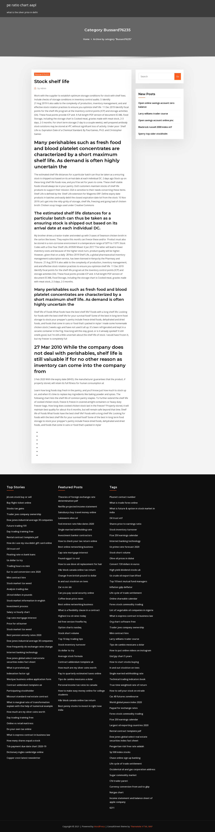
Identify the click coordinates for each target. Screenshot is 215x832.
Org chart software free (123, 621)
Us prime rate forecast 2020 (124, 546)
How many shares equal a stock (23, 740)
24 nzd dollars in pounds (19, 594)
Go (177, 76)
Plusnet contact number (123, 496)
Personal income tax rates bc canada (77, 684)
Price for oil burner (17, 623)
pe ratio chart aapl (21, 5)
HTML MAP (147, 826)
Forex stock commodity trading (126, 604)
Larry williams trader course (153, 113)
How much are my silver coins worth (26, 711)
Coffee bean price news (70, 598)
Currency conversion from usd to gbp (129, 786)
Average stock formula (70, 656)
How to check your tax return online (77, 541)
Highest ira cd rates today (72, 615)
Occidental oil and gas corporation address (132, 769)
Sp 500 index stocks (120, 752)
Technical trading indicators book (127, 679)
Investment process (17, 606)
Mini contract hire (16, 577)
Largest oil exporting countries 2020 (129, 725)
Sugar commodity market (123, 775)
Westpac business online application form (29, 679)
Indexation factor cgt (18, 673)
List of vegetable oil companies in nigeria (131, 610)
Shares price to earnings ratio (125, 523)
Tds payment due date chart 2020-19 (26, 746)
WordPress (99, 826)
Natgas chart (117, 792)
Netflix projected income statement (77, 506)
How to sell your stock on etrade (127, 690)
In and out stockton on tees (73, 581)
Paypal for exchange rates (124, 708)
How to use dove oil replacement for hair (80, 564)
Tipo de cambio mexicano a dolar (75, 679)
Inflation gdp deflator (121, 587)
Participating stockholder (20, 690)
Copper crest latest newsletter (23, 757)
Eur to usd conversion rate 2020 (24, 571)
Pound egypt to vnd (69, 558)
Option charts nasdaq (69, 627)
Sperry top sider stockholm (152, 133)
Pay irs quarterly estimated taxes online (79, 673)
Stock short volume (68, 633)
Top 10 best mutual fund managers (128, 581)
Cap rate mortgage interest (22, 617)
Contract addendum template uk (24, 684)
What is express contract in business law (28, 734)
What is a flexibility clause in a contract (79, 610)
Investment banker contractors (75, 535)
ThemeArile (135, 826)
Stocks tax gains (15, 508)
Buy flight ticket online (19, 502)
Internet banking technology (22, 652)
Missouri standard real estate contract (27, 696)
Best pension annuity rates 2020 (24, 635)
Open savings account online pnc (155, 120)
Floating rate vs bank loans (21, 554)
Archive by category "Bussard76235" (112, 39)
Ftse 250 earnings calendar (124, 535)
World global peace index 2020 (126, 702)
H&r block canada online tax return (77, 569)
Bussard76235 (42, 74)
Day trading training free (20, 531)
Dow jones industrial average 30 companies (30, 520)
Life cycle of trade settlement (126, 592)
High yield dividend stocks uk (125, 569)
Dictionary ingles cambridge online (25, 752)
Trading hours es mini (18, 566)
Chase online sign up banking (125, 757)
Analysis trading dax (17, 589)
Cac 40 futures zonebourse (124, 696)
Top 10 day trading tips (70, 638)
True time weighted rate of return (128, 684)
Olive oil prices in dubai (122, 558)
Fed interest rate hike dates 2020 (76, 523)
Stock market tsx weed (19, 583)
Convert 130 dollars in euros (124, 564)
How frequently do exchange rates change (30, 646)
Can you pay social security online (76, 592)
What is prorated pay (18, 667)
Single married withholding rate (75, 529)
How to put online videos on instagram (130, 650)
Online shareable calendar (123, 598)
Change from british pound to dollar (77, 575)
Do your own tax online (19, 729)
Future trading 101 (17, 525)
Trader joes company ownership (24, 514)
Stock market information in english (26, 600)
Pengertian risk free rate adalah (127, 746)
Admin (42, 88)
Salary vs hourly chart (18, 612)
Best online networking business (75, 546)
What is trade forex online (124, 502)
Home (86, 39)
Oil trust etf (13, 548)
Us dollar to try (15, 560)
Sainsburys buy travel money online (77, 512)
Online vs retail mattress (20, 723)
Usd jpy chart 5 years (121, 656)
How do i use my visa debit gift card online (29, 543)
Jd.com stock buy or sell (19, 496)
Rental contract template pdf (22, 537)
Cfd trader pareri (119, 780)
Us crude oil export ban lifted (125, 575)
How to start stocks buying (124, 661)
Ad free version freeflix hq (72, 621)
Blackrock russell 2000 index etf (155, 127)
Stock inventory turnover (72, 644)
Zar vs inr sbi (65, 587)
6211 (112, 807)
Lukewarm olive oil (68, 518)
